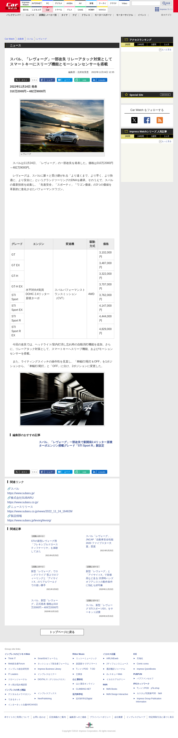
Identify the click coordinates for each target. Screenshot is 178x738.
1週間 (153, 44)
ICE (135, 654)
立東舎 (79, 674)
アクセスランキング (140, 39)
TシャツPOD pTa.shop (148, 688)
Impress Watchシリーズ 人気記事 (148, 131)
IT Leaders (13, 674)
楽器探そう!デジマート (86, 663)
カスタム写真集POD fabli (149, 693)
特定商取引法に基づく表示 (161, 717)
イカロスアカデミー (115, 679)
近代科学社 (77, 694)
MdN (105, 684)
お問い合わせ (39, 717)
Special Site (136, 94)
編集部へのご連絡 (78, 717)
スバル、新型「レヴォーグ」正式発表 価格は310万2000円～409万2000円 (44, 604)
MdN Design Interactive (117, 694)
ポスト (24, 80)
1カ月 (166, 44)
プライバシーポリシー (100, 717)
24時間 (140, 44)
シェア (49, 80)
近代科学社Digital (84, 698)
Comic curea (142, 663)
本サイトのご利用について (16, 717)
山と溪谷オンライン (85, 684)
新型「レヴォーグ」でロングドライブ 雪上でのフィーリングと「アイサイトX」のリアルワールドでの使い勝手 (45, 578)
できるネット (14, 699)
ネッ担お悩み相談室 (17, 684)
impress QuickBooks (146, 669)
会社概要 (118, 717)
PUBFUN (137, 674)
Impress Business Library (49, 669)
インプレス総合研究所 (18, 669)
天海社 (140, 658)
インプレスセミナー (47, 674)
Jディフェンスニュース (117, 663)
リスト (34, 80)
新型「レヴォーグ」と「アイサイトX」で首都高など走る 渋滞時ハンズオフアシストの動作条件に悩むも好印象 (99, 578)
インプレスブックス (47, 693)
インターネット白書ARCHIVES (23, 704)
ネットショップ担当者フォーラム (53, 663)
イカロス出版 (109, 654)
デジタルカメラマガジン (19, 694)
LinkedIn (102, 80)
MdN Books (111, 689)
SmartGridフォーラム (48, 658)
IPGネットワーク (141, 684)
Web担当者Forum (16, 663)
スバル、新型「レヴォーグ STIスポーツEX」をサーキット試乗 (99, 608)
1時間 (127, 44)
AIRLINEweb (112, 658)
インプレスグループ (135, 717)
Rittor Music (78, 654)
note (84, 80)
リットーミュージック (86, 658)
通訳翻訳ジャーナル (115, 669)
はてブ (67, 80)
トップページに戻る (62, 632)
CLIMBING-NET (83, 689)
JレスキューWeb (114, 674)
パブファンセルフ (145, 678)
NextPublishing (45, 698)
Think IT (12, 658)
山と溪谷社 (77, 679)
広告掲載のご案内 (57, 717)
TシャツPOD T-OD (85, 669)
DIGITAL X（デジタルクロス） (52, 679)
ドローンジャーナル (17, 679)
